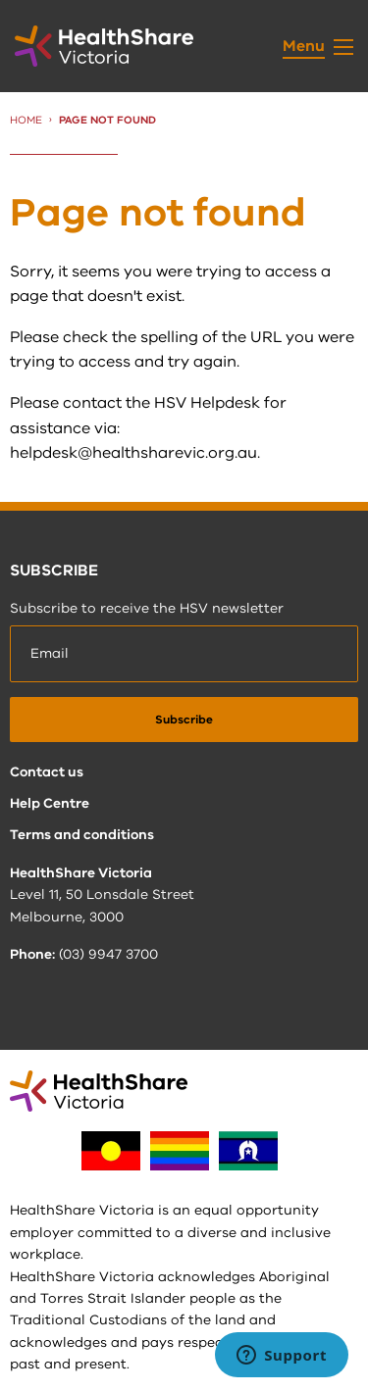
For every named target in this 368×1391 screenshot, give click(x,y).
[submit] (184, 719)
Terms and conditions (82, 834)
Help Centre (49, 803)
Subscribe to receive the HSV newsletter (147, 608)
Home (26, 120)
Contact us (46, 772)
